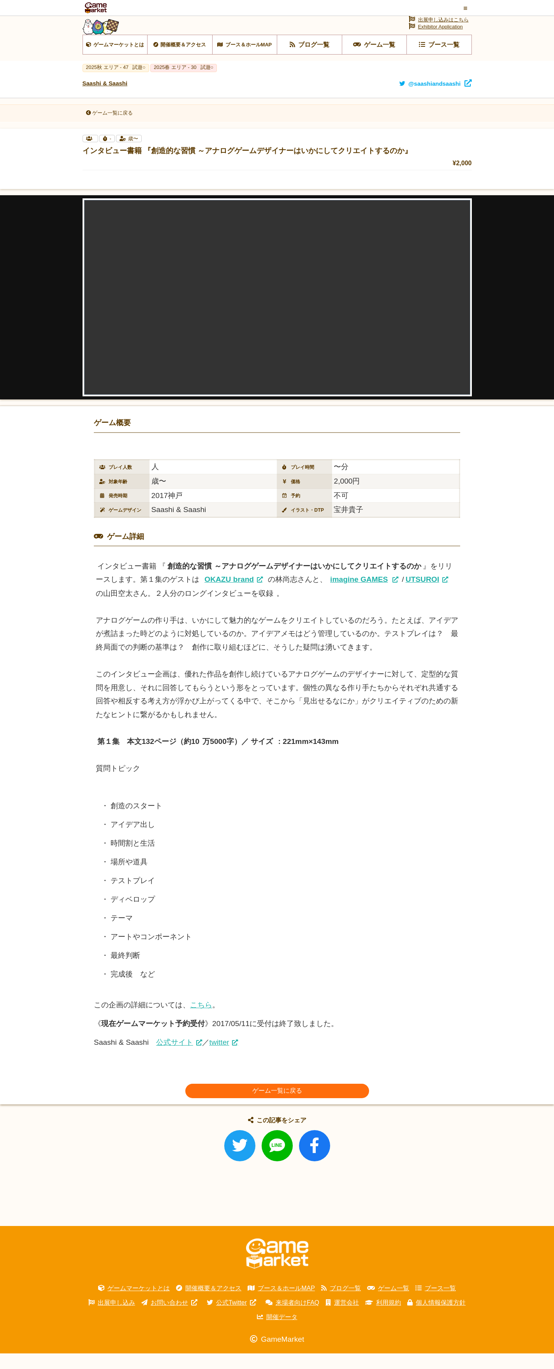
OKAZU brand (229, 595)
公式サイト (174, 1058)
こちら (201, 1020)
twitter (219, 1058)
